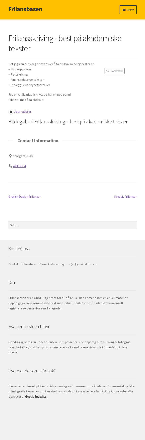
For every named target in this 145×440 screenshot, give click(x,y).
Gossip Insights (35, 396)
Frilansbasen (25, 9)
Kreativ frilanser (125, 196)
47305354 (19, 166)
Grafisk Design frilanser (24, 196)
